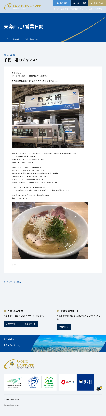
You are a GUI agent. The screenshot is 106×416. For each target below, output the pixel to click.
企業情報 (64, 9)
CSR (91, 9)
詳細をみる (64, 327)
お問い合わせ (9, 345)
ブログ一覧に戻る (13, 282)
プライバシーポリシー (11, 399)
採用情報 (98, 9)
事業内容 (74, 9)
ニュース (83, 9)
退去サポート (30, 324)
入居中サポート (12, 324)
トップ (56, 9)
